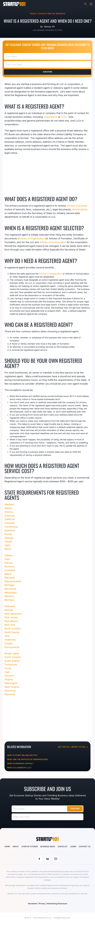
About (16, 846)
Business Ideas (47, 846)
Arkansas (10, 515)
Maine (8, 574)
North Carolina (12, 628)
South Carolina (13, 657)
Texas (8, 668)
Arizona (9, 512)
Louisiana (10, 570)
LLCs (64, 117)
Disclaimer (32, 903)
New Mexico (12, 621)
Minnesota (10, 588)
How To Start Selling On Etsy (22, 755)
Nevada (9, 610)
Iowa (7, 559)
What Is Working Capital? (20, 763)
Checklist (63, 846)
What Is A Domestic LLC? (19, 767)
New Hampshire (13, 613)
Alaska (8, 508)
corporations (50, 117)
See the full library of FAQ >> (73, 747)
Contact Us (84, 846)
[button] (91, 4)
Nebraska (10, 606)
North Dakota (12, 632)
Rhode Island (12, 653)
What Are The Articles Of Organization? (27, 759)
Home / (34, 13)
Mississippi (11, 592)
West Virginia (12, 687)
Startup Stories (29, 846)
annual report (79, 209)
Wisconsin (11, 690)
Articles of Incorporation (52, 242)
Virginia (9, 679)
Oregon (9, 643)
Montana (10, 600)
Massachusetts (13, 581)
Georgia (9, 537)
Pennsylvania (12, 647)
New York (10, 624)
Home (7, 846)
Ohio (7, 636)
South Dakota (12, 660)
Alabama (9, 504)
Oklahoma (10, 639)
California (10, 519)
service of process (77, 205)
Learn (73, 846)
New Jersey (11, 617)
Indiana (9, 555)
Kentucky (10, 566)
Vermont (9, 675)
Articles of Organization (31, 238)
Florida (8, 534)
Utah (7, 672)
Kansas (9, 562)
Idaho (8, 545)
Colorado (10, 523)
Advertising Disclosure (57, 903)
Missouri (10, 596)
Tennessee (11, 664)
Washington (11, 683)
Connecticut (11, 526)
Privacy (42, 903)
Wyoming (10, 694)
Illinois (8, 549)
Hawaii (8, 541)
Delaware (10, 530)
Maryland (10, 577)
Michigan (9, 585)
